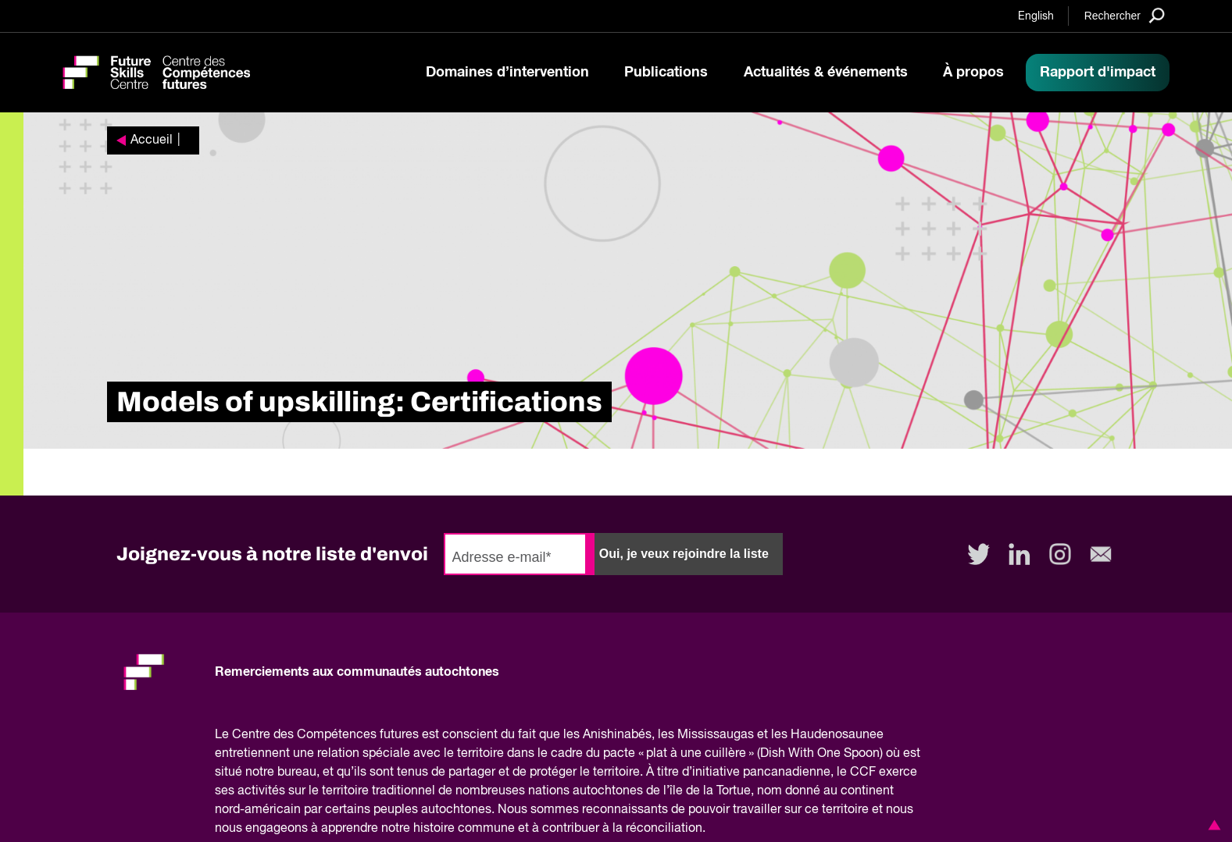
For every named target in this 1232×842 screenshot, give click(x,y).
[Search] (1125, 15)
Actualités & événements (826, 73)
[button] (1211, 824)
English (1036, 16)
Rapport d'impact (1097, 73)
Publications (666, 73)
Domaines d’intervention (507, 73)
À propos (973, 73)
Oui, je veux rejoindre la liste (684, 553)
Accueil (151, 140)
